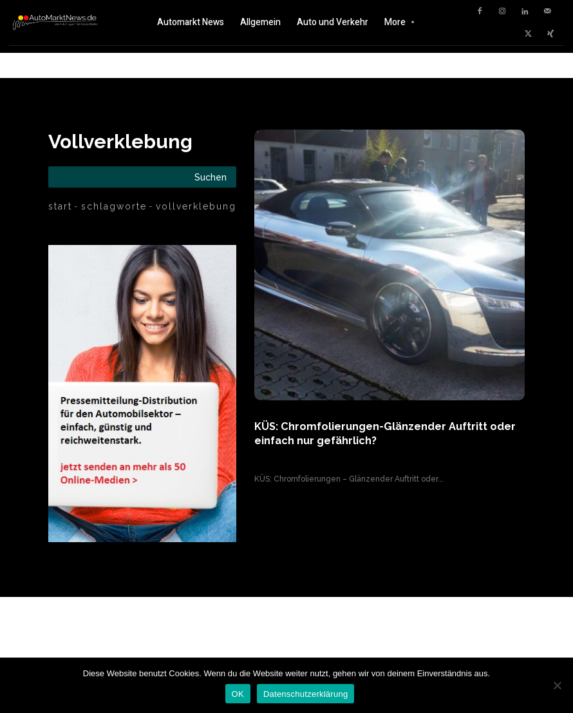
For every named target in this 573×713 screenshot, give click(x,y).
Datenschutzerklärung (305, 694)
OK (238, 694)
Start (60, 206)
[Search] (210, 177)
